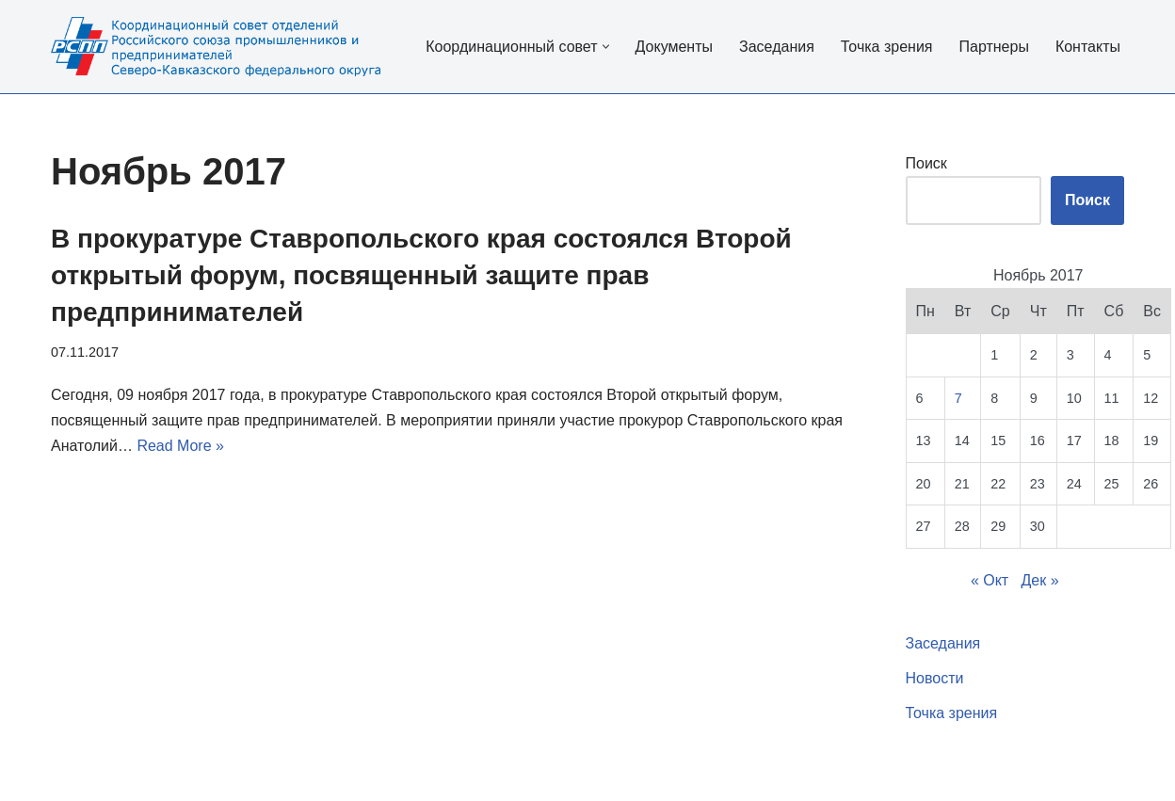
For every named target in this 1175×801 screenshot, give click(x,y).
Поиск (926, 163)
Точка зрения (887, 47)
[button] (606, 46)
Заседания (776, 47)
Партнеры (993, 47)
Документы (674, 47)
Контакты (1087, 47)
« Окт (989, 580)
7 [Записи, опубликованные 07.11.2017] (958, 398)
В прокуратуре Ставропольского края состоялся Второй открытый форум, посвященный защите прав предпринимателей (421, 275)
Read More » (180, 446)
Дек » (1040, 580)
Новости (935, 678)
